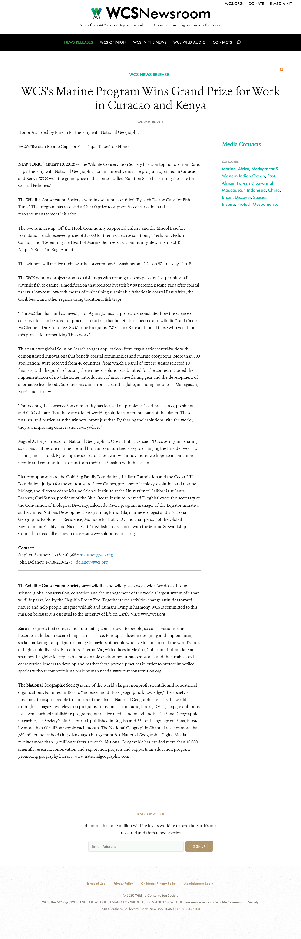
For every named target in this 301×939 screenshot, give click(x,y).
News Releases (78, 42)
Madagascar (233, 190)
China (274, 190)
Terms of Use (96, 883)
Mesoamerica (265, 204)
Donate (256, 3)
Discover (243, 197)
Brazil (227, 197)
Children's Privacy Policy (158, 883)
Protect (243, 204)
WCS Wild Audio (189, 42)
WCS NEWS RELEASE (149, 74)
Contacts (222, 42)
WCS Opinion (113, 42)
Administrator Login (198, 883)
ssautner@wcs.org (96, 555)
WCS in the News (149, 42)
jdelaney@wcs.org (91, 562)
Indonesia (256, 190)
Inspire (228, 204)
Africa (243, 168)
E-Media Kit (281, 3)
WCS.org (234, 3)
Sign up (199, 846)
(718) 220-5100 (188, 909)
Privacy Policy (123, 883)
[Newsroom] (150, 14)
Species (260, 197)
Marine (229, 168)
